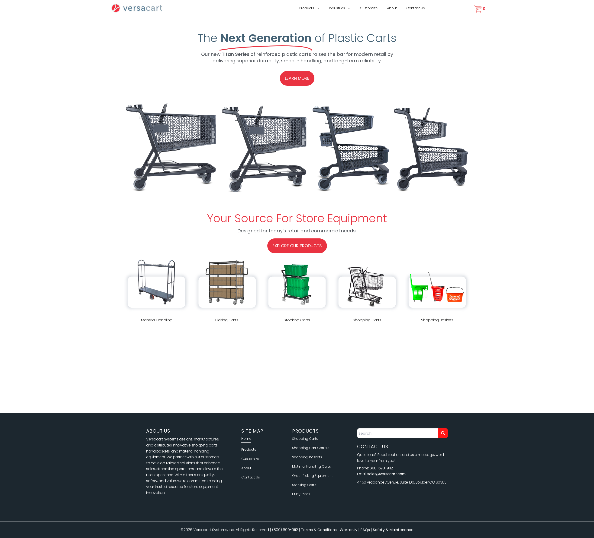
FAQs (365, 529)
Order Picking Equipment (312, 475)
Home (246, 438)
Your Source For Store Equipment (297, 218)
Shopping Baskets (437, 320)
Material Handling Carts (311, 466)
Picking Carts (226, 320)
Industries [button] (340, 8)
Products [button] (309, 8)
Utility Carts (301, 494)
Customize (369, 8)
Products (248, 449)
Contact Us (415, 8)
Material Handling (156, 320)
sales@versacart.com (386, 474)
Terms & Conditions (319, 529)
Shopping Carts (367, 320)
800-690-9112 (381, 468)
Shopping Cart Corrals (310, 448)
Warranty (348, 529)
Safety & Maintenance (393, 529)
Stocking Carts (297, 320)
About (392, 8)
